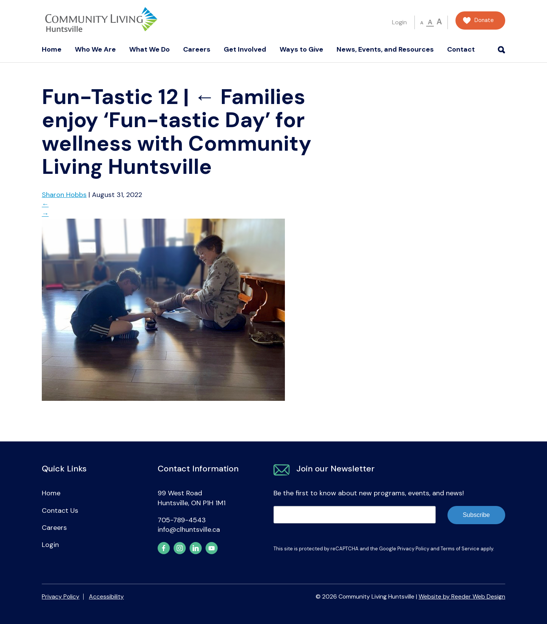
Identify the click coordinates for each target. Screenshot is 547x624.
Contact (461, 49)
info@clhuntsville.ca (189, 529)
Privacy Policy (413, 548)
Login (399, 22)
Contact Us (60, 510)
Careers (196, 49)
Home (52, 49)
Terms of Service (460, 548)
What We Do (149, 49)
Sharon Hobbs (64, 194)
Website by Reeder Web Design (462, 596)
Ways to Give (301, 49)
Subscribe (476, 515)
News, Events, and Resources (385, 49)
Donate (484, 20)
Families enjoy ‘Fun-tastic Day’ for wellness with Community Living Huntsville (176, 131)
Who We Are (95, 49)
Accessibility (106, 596)
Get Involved (245, 49)
